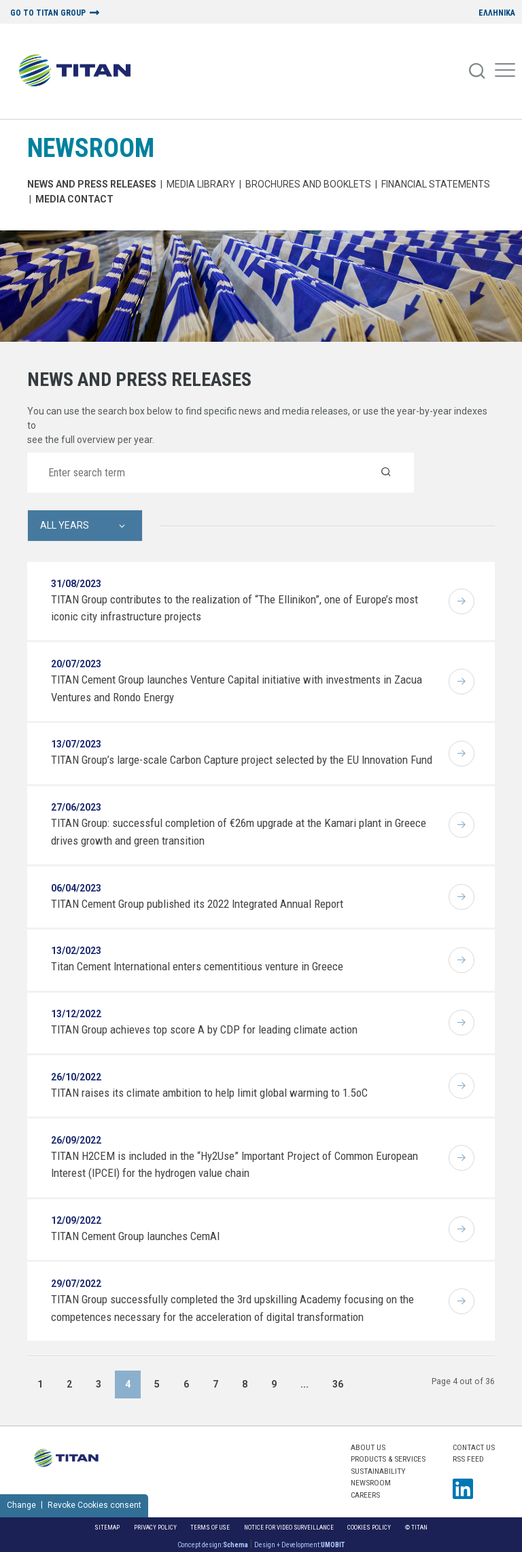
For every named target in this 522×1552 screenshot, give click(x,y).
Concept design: (212, 1544)
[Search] (478, 71)
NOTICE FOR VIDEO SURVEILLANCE (289, 1527)
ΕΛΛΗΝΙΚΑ (496, 13)
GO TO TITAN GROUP (48, 13)
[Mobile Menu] (505, 71)
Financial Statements (435, 184)
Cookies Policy (369, 1527)
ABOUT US (368, 1447)
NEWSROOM (90, 148)
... (304, 1384)
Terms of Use (210, 1527)
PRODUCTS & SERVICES (388, 1459)
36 (337, 1384)
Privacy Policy (155, 1527)
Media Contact (74, 199)
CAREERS (365, 1495)
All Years (64, 525)
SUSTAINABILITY (378, 1471)
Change (21, 1505)
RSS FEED (468, 1459)
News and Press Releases (91, 184)
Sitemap (107, 1527)
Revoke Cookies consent (94, 1505)
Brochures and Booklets (308, 184)
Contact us (474, 1447)
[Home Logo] (80, 71)
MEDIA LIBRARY (201, 184)
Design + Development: (299, 1544)
